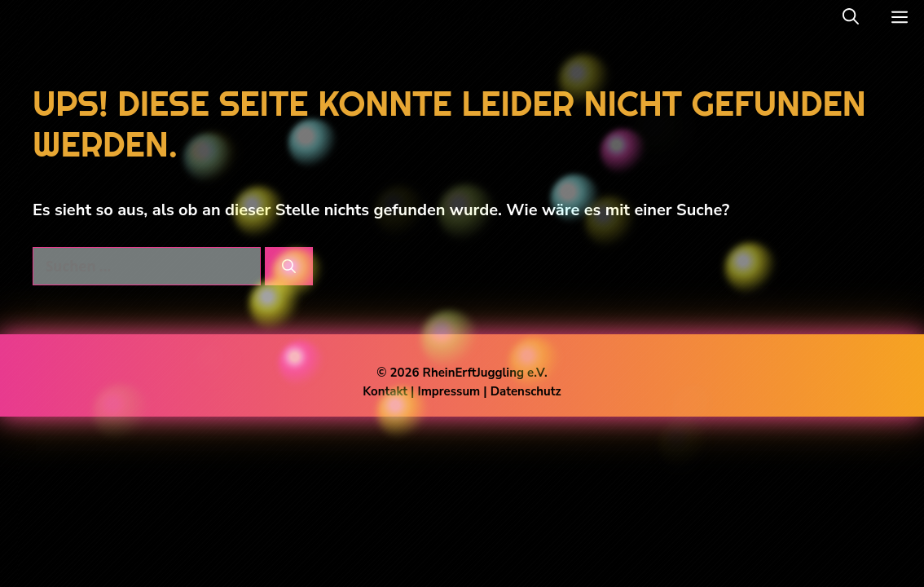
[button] (850, 17)
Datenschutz (526, 391)
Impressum (450, 391)
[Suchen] (289, 266)
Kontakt (385, 391)
